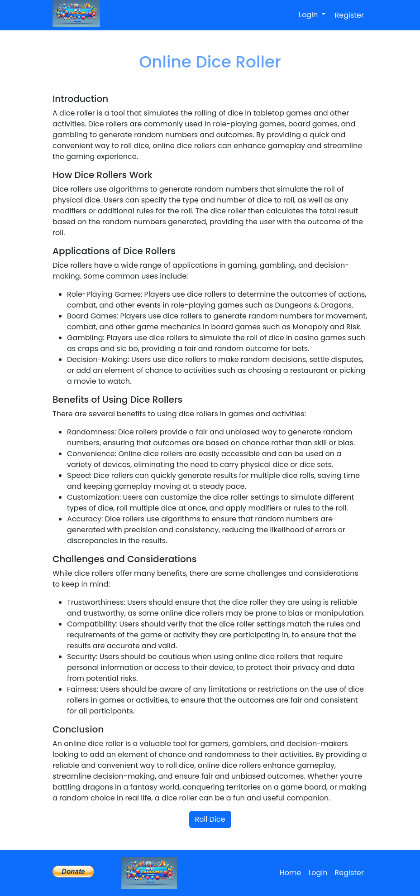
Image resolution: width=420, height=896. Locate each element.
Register (349, 15)
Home (290, 872)
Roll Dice (210, 819)
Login (309, 15)
